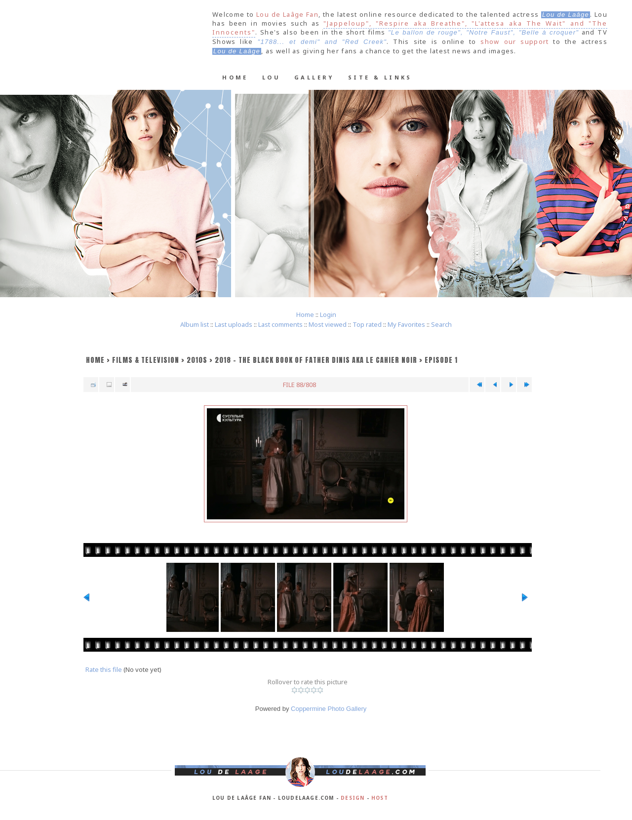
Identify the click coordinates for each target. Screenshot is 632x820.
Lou (271, 77)
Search (441, 324)
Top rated (367, 324)
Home (235, 77)
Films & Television (145, 360)
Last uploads (233, 324)
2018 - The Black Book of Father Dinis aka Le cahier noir (316, 360)
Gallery (314, 77)
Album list (194, 324)
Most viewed (328, 324)
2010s (197, 360)
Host (379, 797)
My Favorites (406, 324)
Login (328, 314)
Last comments (280, 324)
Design (352, 797)
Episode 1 (441, 360)
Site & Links (380, 77)
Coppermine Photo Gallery (328, 708)
